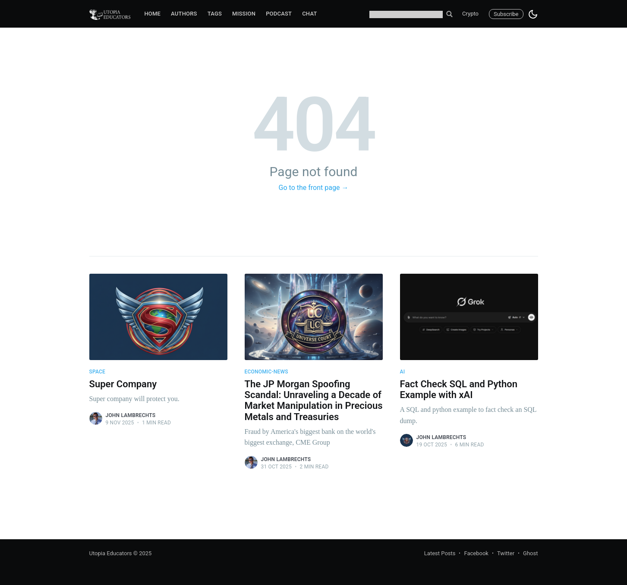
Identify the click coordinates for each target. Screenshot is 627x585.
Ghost (530, 553)
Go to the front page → (314, 187)
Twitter (505, 553)
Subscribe (506, 14)
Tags (215, 13)
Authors (184, 13)
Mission (243, 13)
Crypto (470, 13)
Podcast (279, 13)
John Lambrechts (131, 415)
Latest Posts (440, 553)
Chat (309, 13)
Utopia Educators (110, 553)
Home (152, 13)
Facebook (476, 553)
